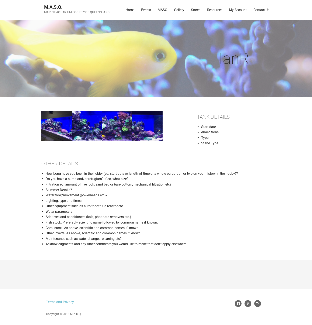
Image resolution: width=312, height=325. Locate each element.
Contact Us (261, 10)
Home (130, 10)
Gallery (179, 10)
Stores (195, 10)
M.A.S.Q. (53, 7)
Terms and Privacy (60, 302)
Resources (214, 10)
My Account (237, 10)
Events (146, 10)
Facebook (238, 303)
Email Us (248, 303)
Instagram (257, 303)
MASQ (162, 10)
